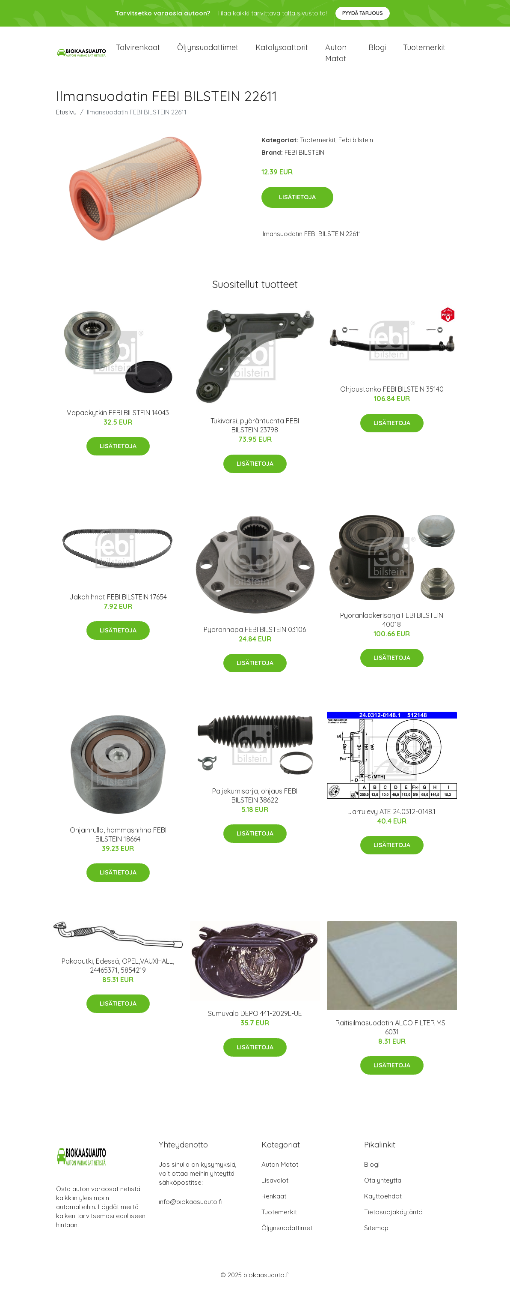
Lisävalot (274, 1187)
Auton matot (336, 56)
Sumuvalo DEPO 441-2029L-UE (255, 1020)
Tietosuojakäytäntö (393, 1219)
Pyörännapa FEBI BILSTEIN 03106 (255, 636)
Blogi (377, 51)
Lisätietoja (297, 205)
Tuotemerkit (424, 51)
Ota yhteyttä (382, 1187)
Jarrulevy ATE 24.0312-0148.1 (392, 819)
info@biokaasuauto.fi (190, 1209)
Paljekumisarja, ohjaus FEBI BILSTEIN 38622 (254, 803)
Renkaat (273, 1203)
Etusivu (66, 119)
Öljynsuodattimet (207, 51)
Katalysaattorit (281, 51)
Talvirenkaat (138, 51)
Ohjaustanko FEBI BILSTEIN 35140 (392, 396)
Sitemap (376, 1235)
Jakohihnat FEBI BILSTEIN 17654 (118, 604)
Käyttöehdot (383, 1203)
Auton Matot (279, 1172)
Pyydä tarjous (362, 13)
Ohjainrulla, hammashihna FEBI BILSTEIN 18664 (118, 842)
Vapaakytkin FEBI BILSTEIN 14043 (118, 420)
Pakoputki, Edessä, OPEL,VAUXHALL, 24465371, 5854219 (118, 973)
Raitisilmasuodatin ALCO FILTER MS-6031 (391, 1034)
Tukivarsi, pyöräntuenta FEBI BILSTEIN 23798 (255, 433)
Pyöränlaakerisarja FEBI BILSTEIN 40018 (391, 627)
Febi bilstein (355, 147)
